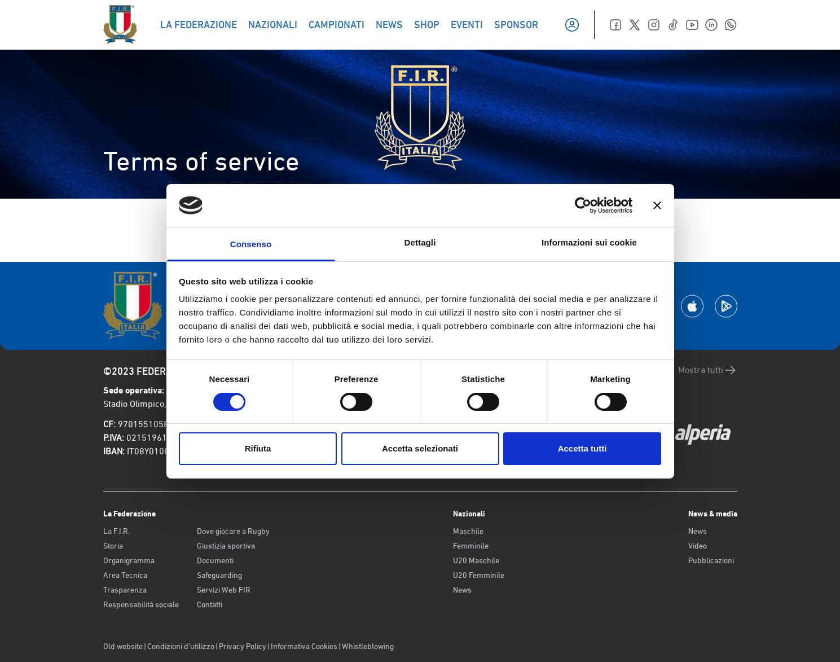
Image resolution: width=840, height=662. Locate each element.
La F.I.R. (116, 531)
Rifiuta (258, 448)
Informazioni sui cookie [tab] (589, 242)
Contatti (209, 604)
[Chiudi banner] (657, 205)
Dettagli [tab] (420, 242)
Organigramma (129, 560)
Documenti (215, 560)
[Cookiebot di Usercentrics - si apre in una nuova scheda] (583, 205)
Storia (113, 545)
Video (697, 545)
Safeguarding (219, 575)
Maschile (468, 531)
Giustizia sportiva (226, 545)
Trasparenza (125, 589)
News (462, 589)
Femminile (471, 545)
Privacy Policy (242, 646)
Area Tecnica (125, 575)
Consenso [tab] (250, 244)
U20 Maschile (476, 560)
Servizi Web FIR (223, 589)
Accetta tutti (582, 448)
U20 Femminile (478, 575)
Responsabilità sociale (141, 604)
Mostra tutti (707, 370)
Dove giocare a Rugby (233, 531)
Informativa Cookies (304, 646)
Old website (123, 646)
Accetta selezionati (420, 448)
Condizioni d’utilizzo (180, 646)
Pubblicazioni (711, 560)
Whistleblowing (368, 646)
